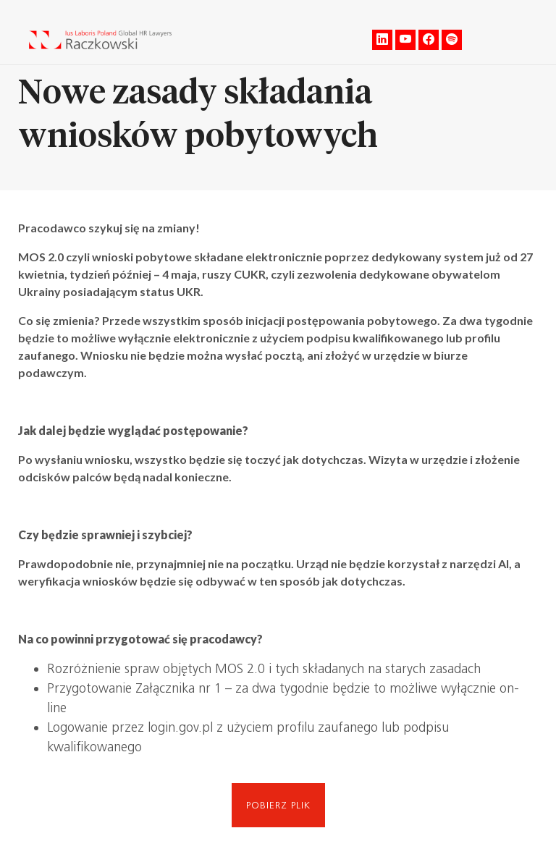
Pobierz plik (278, 805)
